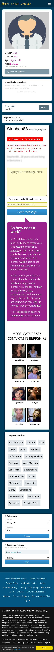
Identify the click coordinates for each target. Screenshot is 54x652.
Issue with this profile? (13, 118)
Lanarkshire (25, 489)
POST (27, 562)
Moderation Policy (29, 583)
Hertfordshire (16, 442)
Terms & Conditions (38, 578)
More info (17, 650)
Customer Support (21, 596)
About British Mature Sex (15, 578)
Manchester (15, 483)
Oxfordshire (15, 456)
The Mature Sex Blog (41, 596)
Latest (11, 591)
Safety (42, 583)
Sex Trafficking (18, 642)
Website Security (10, 587)
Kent (41, 442)
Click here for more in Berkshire (15, 67)
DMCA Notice (31, 642)
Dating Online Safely (29, 587)
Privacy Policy (12, 583)
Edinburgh (14, 503)
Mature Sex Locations (36, 591)
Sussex (31, 476)
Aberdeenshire (16, 476)
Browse (20, 591)
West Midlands (30, 462)
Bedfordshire (30, 469)
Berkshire (14, 64)
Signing (15, 250)
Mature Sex (46, 587)
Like (44, 107)
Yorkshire (35, 449)
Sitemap (6, 596)
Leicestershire (16, 496)
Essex (23, 449)
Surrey (12, 449)
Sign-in (27, 600)
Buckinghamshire (33, 456)
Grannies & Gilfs (31, 503)
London (31, 442)
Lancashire (14, 469)
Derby (12, 489)
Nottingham (33, 496)
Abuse (40, 642)
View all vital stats (16, 71)
